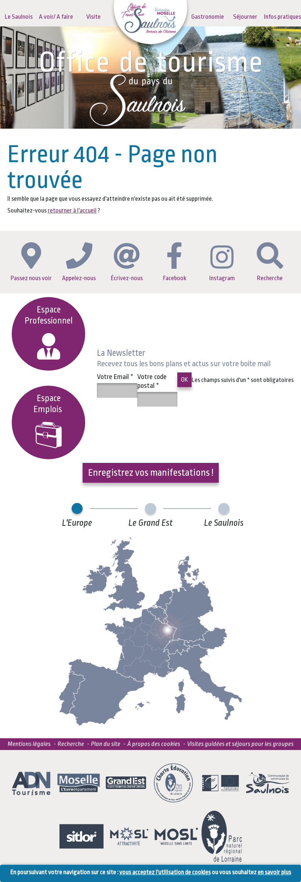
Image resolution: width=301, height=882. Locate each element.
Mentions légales (29, 743)
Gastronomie (207, 16)
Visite (93, 16)
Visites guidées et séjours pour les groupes (240, 743)
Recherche (270, 262)
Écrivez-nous (127, 262)
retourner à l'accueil (72, 210)
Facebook (174, 262)
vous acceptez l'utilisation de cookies (165, 872)
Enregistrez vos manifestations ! (150, 472)
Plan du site (105, 743)
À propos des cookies (153, 743)
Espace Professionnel (49, 332)
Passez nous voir (31, 262)
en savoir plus (274, 872)
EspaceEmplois (48, 420)
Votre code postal (152, 381)
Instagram (222, 263)
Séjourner (245, 16)
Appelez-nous (79, 262)
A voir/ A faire (56, 16)
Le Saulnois (19, 16)
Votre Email (115, 377)
